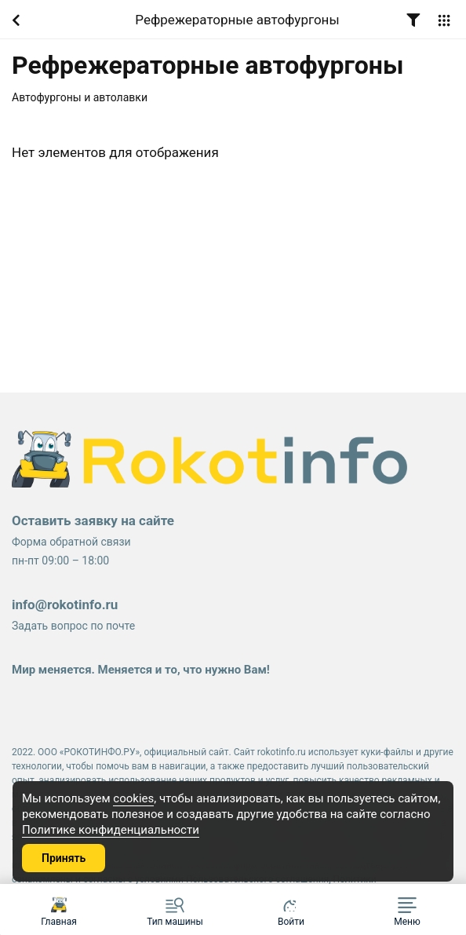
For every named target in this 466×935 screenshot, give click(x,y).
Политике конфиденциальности (110, 830)
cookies (133, 798)
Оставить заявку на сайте (93, 520)
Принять (64, 858)
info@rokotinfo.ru (65, 604)
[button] (407, 909)
